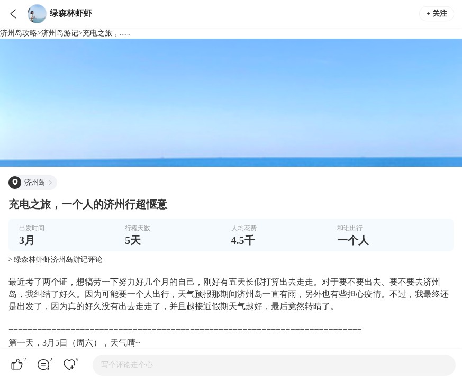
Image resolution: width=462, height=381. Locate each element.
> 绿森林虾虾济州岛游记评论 (55, 260)
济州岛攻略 (18, 33)
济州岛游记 (59, 33)
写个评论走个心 (127, 365)
